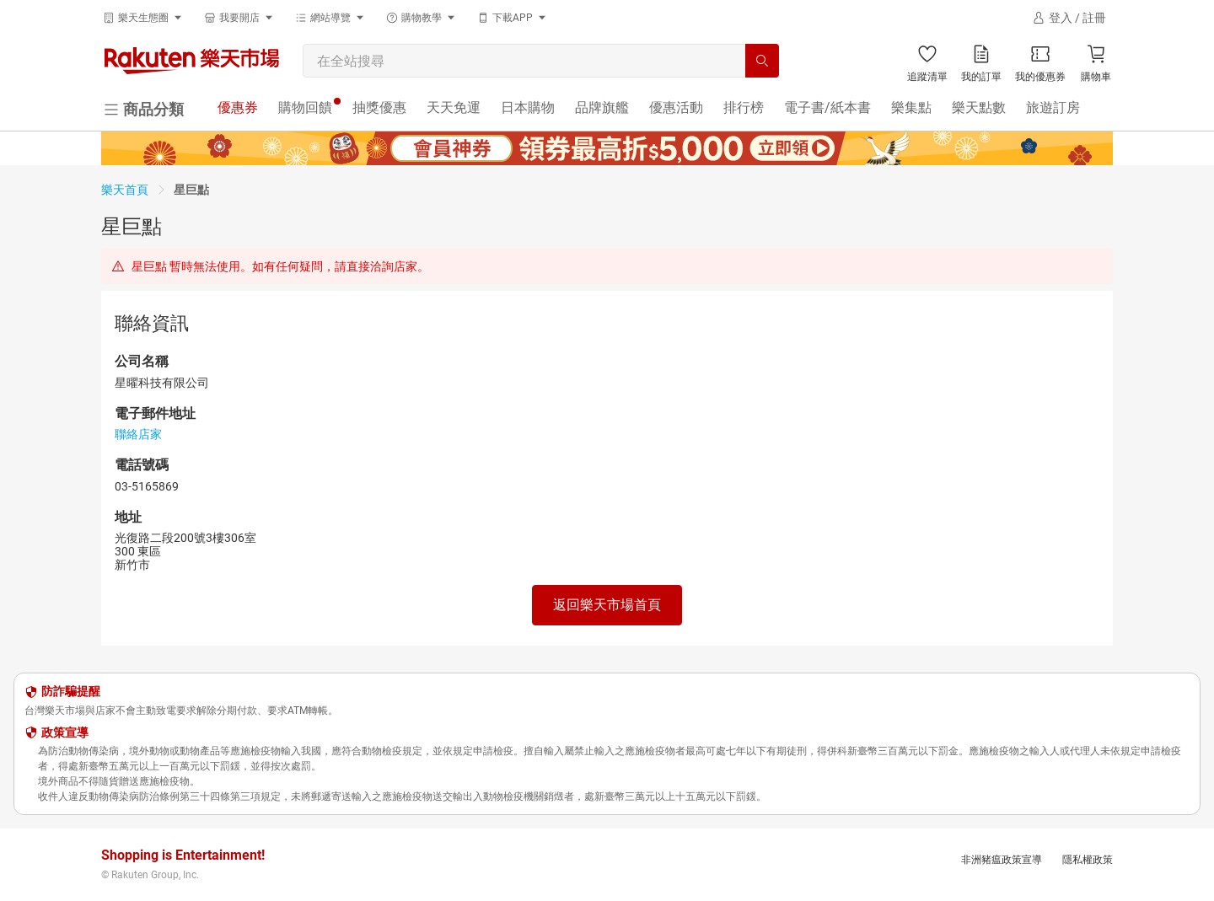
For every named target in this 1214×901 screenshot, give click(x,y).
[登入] (1069, 18)
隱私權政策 (1087, 860)
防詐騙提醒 (70, 691)
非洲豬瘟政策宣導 (1001, 860)
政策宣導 (65, 732)
